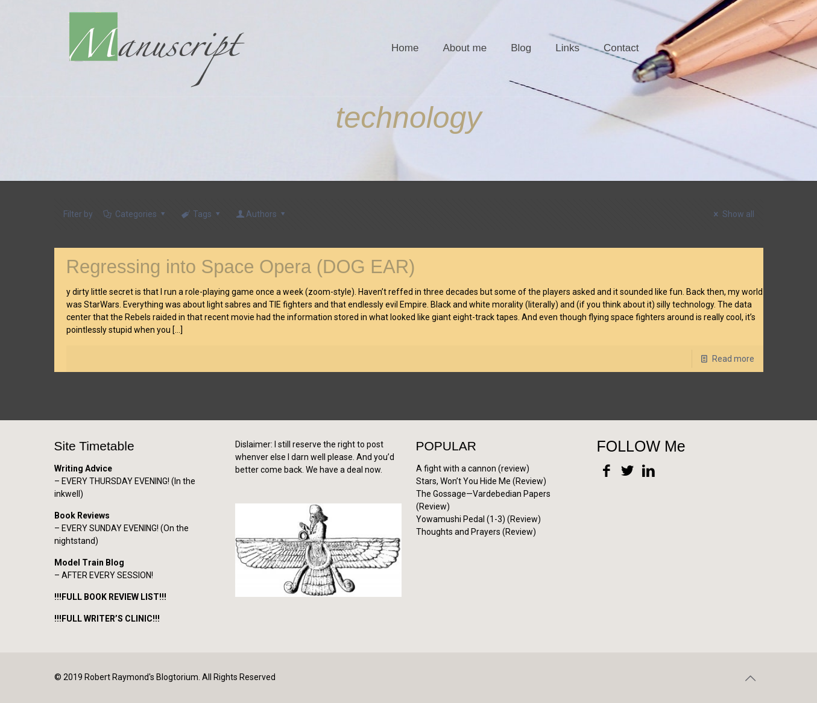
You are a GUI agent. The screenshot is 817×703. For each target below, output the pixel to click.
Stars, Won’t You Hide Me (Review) (481, 481)
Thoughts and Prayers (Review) (476, 532)
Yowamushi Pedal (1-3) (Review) (478, 519)
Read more (733, 359)
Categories (135, 214)
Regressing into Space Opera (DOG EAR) (240, 266)
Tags (202, 214)
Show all (732, 214)
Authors (262, 214)
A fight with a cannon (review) (472, 468)
